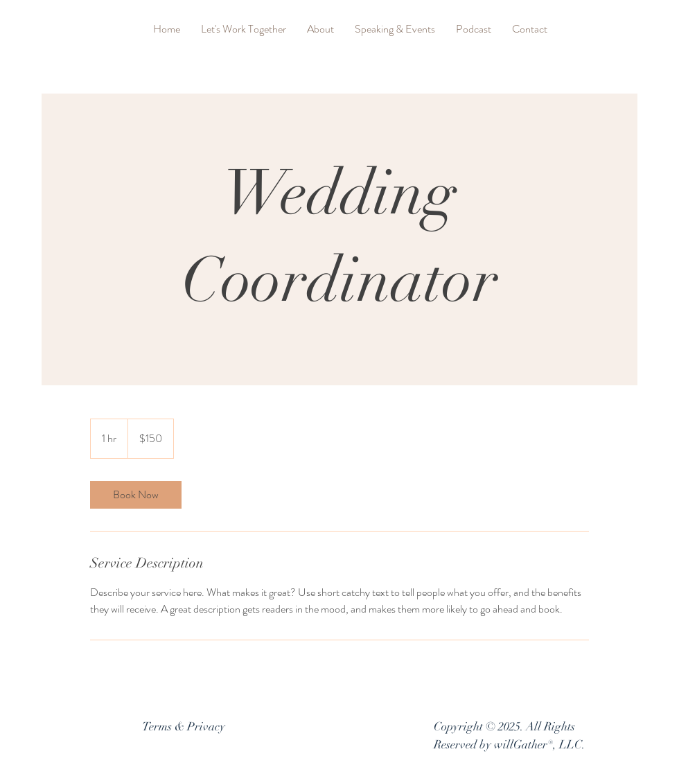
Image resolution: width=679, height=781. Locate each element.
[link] (136, 495)
